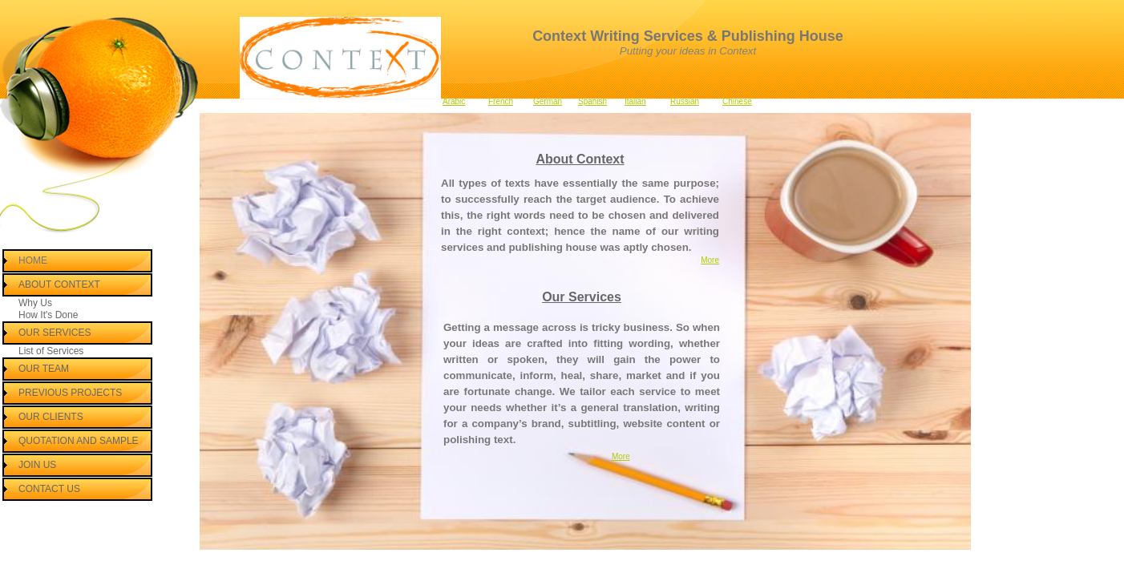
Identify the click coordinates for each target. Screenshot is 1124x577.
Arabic (454, 101)
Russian (684, 101)
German (547, 101)
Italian (635, 101)
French (500, 101)
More (710, 260)
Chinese (737, 101)
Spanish (592, 101)
